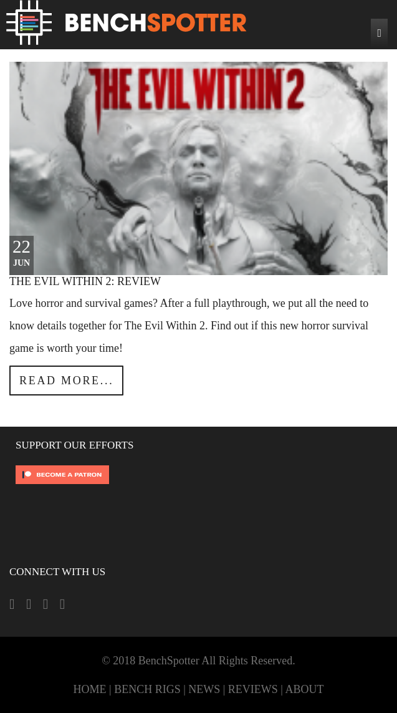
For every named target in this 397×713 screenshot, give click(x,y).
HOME (90, 689)
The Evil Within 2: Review (85, 281)
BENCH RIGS (147, 689)
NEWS (204, 689)
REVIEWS (253, 689)
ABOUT (304, 689)
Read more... (66, 380)
